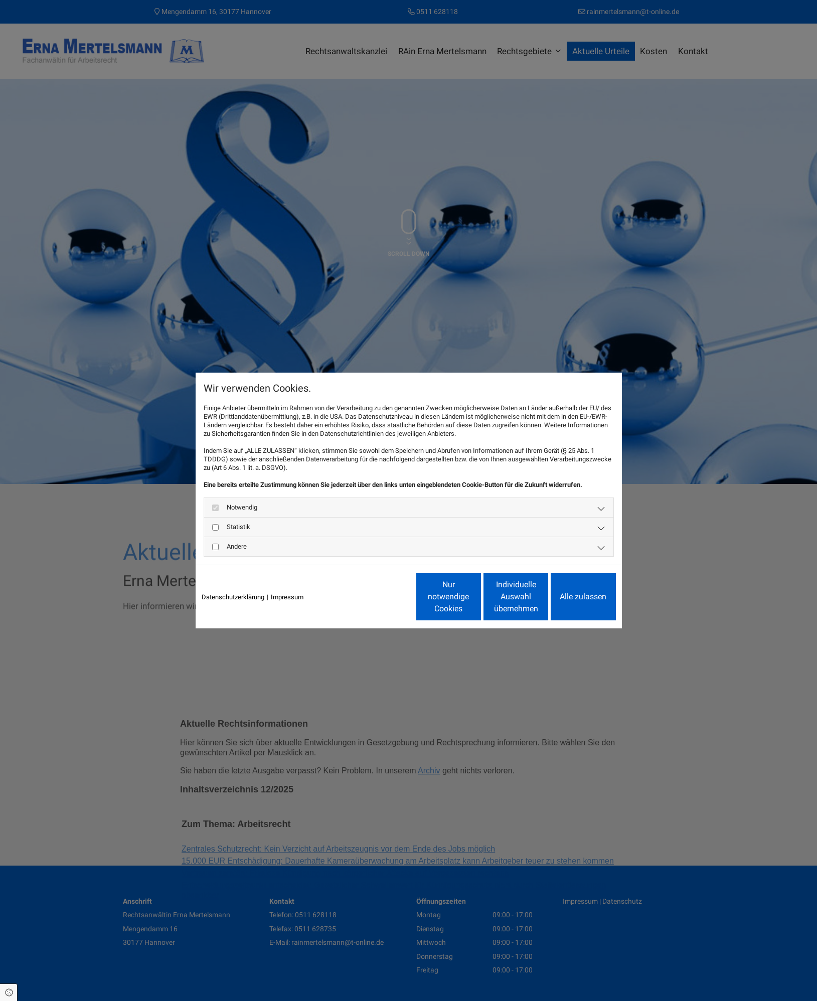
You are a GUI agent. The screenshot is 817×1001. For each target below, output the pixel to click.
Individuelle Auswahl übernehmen (474, 596)
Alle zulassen (569, 596)
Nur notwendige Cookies (379, 596)
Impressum (287, 597)
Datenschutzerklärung (233, 597)
